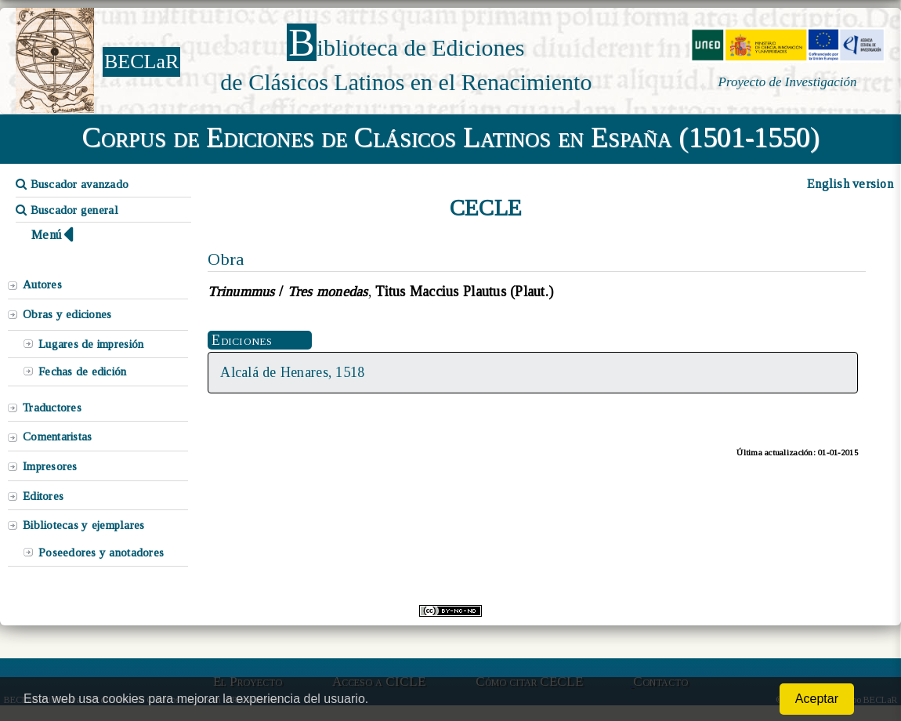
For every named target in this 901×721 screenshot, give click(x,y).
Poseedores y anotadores (101, 552)
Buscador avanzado (72, 184)
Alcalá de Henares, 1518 (292, 372)
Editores (43, 496)
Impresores (50, 466)
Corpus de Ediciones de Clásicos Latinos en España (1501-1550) (451, 137)
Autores (42, 284)
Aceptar (816, 698)
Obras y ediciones (67, 314)
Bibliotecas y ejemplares (83, 525)
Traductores (52, 407)
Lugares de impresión (90, 344)
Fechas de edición (82, 371)
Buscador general (67, 210)
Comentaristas (57, 436)
